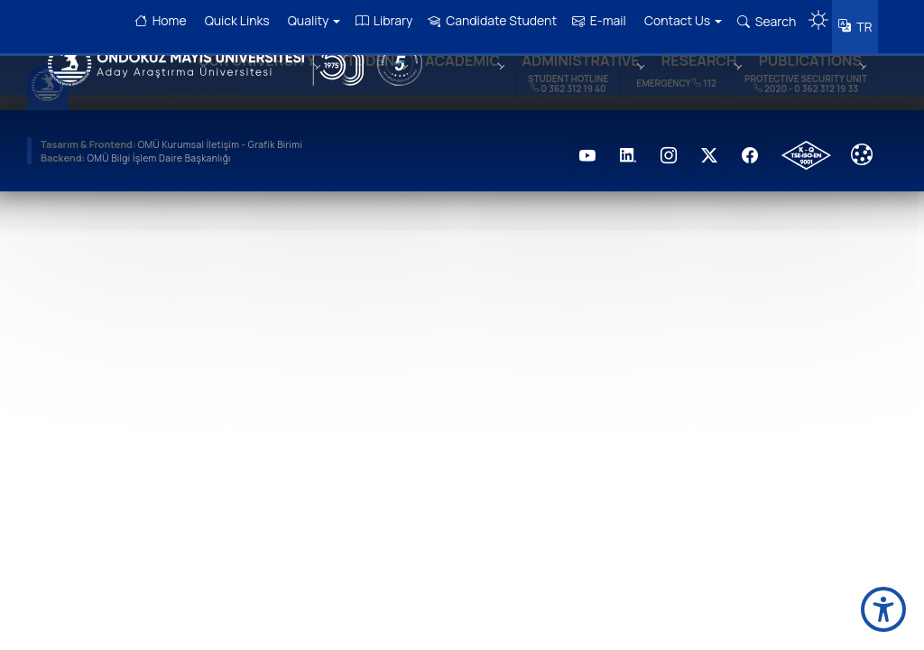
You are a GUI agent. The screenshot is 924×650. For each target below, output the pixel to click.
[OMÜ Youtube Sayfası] (587, 144)
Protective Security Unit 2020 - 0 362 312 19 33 (805, 72)
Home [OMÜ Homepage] (154, 20)
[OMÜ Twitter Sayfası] (709, 144)
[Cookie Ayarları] (862, 143)
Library (377, 20)
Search (760, 21)
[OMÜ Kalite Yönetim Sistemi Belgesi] (806, 144)
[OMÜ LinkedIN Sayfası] (628, 144)
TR (860, 22)
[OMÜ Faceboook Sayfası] (750, 144)
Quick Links (230, 20)
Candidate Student (485, 20)
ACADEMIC (449, 84)
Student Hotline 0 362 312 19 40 (568, 72)
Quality (307, 20)
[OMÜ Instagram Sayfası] (669, 144)
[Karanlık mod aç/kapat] (812, 14)
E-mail (593, 20)
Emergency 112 (676, 72)
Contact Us (676, 20)
